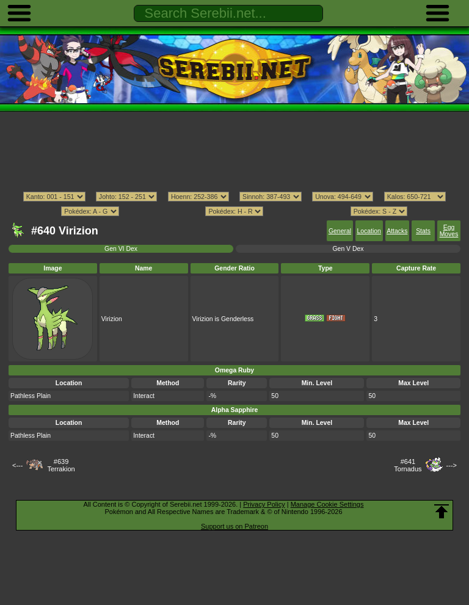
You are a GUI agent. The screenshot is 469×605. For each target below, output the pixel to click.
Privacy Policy (264, 504)
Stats (423, 231)
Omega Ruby (234, 370)
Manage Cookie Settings (327, 504)
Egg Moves (449, 230)
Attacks (397, 231)
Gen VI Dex (120, 248)
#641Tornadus (407, 465)
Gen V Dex (347, 248)
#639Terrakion (61, 465)
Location (368, 231)
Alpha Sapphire (234, 410)
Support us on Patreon (234, 526)
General (340, 231)
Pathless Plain (30, 396)
